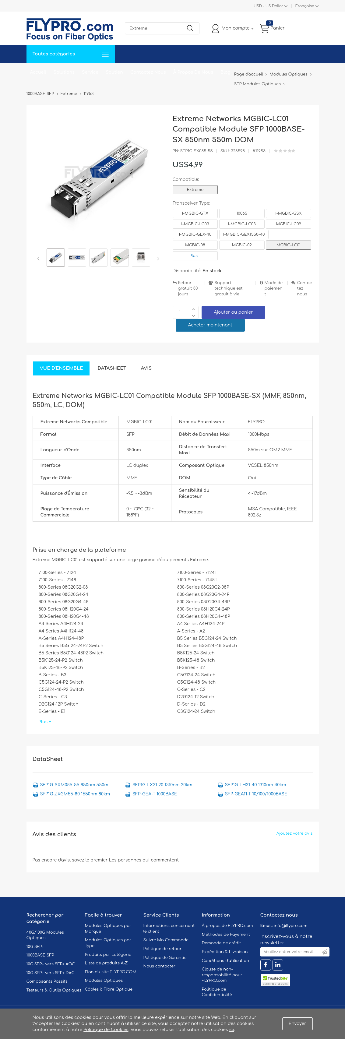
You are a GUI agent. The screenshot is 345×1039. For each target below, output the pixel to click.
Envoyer (297, 1023)
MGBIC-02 (242, 245)
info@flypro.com (291, 926)
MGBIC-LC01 (288, 245)
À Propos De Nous (193, 72)
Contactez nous (304, 288)
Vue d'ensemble (61, 368)
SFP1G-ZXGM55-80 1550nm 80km (75, 794)
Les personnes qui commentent (144, 860)
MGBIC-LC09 (288, 224)
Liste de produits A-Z (106, 963)
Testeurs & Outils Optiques (54, 990)
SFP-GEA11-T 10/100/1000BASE (256, 794)
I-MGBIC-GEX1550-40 (244, 234)
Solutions (64, 72)
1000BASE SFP (40, 955)
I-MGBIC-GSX (288, 213)
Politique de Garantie (165, 958)
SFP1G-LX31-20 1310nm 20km (162, 785)
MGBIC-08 (195, 245)
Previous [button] (39, 258)
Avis (146, 368)
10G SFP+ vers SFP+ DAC (50, 973)
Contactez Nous (148, 72)
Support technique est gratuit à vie (228, 288)
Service (90, 72)
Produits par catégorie (108, 955)
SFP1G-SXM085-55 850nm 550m (74, 785)
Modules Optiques (104, 980)
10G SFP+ (35, 947)
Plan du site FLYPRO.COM (111, 972)
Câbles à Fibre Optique (109, 989)
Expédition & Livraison (225, 952)
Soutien (114, 72)
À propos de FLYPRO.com (227, 926)
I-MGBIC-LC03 (195, 224)
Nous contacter (159, 966)
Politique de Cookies (105, 1029)
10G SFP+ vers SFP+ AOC (50, 964)
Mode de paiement (274, 288)
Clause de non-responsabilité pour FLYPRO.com (222, 975)
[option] (55, 258)
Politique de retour (162, 949)
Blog (225, 72)
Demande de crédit (221, 943)
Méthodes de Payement (226, 934)
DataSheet (111, 368)
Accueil (38, 72)
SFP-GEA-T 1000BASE (154, 794)
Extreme (195, 190)
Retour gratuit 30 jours (188, 288)
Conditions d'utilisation (225, 961)
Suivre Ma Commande (166, 940)
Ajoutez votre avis (294, 833)
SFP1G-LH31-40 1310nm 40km (255, 785)
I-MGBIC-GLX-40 (195, 234)
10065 (241, 213)
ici (231, 1029)
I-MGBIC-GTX (195, 213)
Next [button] (157, 258)
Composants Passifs (47, 981)
